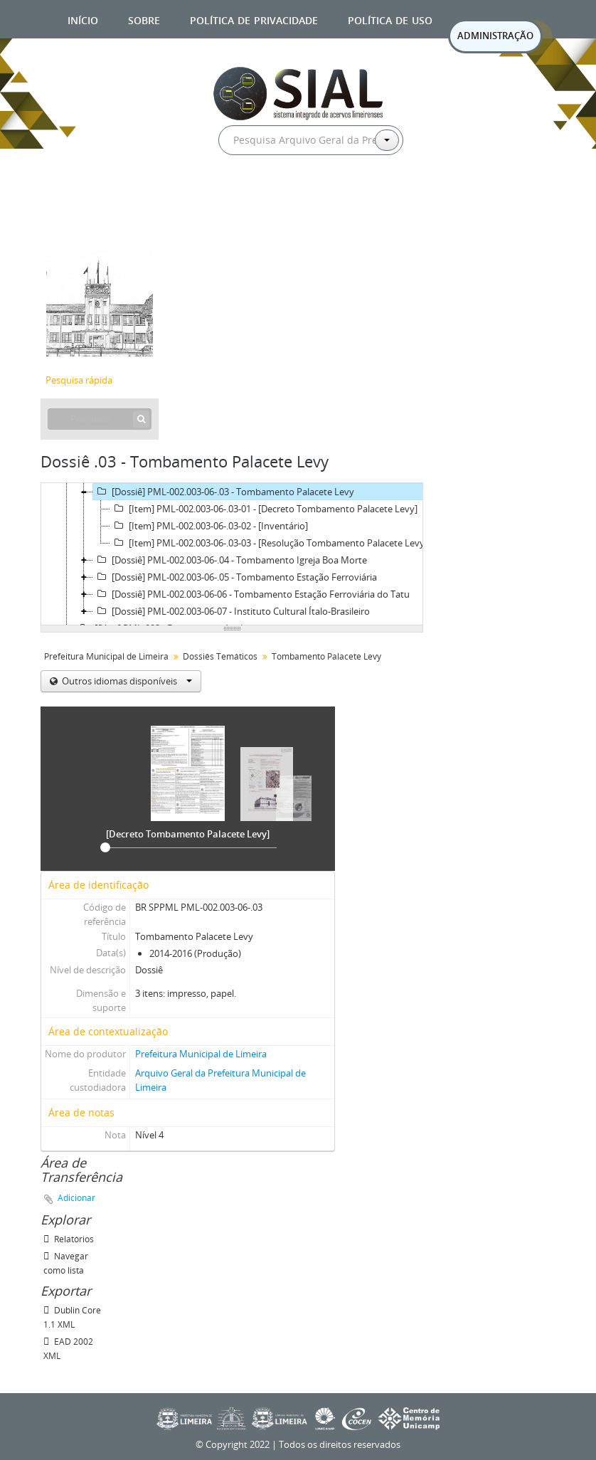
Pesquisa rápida (79, 380)
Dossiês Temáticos (220, 656)
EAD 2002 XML (68, 1348)
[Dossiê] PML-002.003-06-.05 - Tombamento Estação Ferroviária (235, 577)
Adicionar (76, 1198)
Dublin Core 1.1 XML (72, 1317)
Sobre (144, 18)
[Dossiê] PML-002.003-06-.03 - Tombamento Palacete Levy (223, 491)
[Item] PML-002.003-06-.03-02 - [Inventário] (209, 525)
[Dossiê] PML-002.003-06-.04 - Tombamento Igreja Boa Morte (230, 559)
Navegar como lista (65, 1263)
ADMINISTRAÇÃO (495, 35)
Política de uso (390, 18)
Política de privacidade (254, 18)
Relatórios (68, 1239)
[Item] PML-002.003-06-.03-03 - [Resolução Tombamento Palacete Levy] (268, 542)
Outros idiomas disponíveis (126, 681)
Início (83, 18)
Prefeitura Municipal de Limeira (106, 656)
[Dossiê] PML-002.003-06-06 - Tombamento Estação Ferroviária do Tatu (251, 594)
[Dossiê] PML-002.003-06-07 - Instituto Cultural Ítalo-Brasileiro (231, 611)
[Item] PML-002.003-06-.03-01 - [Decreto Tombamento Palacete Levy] (263, 508)
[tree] (231, 554)
